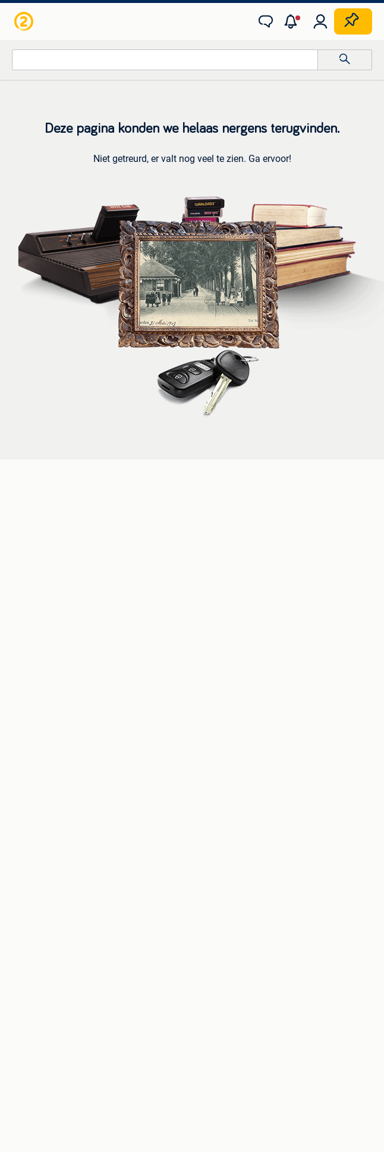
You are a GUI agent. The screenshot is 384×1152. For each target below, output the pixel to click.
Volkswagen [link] (214, 572)
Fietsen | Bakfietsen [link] (227, 635)
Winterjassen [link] (38, 868)
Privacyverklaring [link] (100, 1000)
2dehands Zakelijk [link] (70, 977)
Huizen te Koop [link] (220, 716)
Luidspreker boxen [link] (48, 536)
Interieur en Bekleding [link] (53, 671)
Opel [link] (200, 536)
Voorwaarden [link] (324, 977)
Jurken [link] (27, 815)
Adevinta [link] (206, 1032)
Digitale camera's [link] (45, 518)
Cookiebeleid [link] (181, 1000)
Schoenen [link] (32, 851)
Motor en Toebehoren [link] (53, 653)
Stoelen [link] (28, 752)
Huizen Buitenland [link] (225, 752)
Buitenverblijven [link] (221, 770)
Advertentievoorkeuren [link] (273, 1000)
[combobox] (165, 59)
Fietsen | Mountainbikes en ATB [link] (249, 653)
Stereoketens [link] (38, 554)
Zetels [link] (25, 716)
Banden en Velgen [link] (47, 617)
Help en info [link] (252, 977)
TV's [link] (21, 572)
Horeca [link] (205, 815)
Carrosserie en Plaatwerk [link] (60, 635)
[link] (25, 21)
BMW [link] (202, 518)
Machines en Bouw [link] (227, 851)
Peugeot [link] (207, 554)
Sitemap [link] (261, 1032)
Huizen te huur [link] (218, 734)
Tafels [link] (25, 770)
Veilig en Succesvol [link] (167, 977)
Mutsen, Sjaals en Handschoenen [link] (75, 833)
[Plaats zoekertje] (353, 21)
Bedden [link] (28, 734)
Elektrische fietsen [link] (225, 617)
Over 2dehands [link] (137, 1032)
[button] (293, 21)
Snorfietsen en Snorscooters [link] (244, 671)
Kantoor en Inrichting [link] (231, 833)
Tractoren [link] (210, 868)
